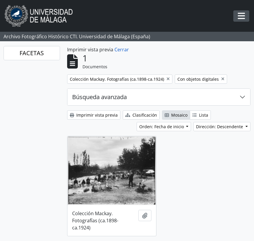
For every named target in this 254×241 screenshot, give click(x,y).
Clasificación (141, 115)
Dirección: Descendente (220, 126)
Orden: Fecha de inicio (162, 126)
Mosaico (176, 115)
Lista (200, 115)
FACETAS (32, 53)
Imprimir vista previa (94, 115)
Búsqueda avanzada (99, 97)
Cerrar (121, 49)
